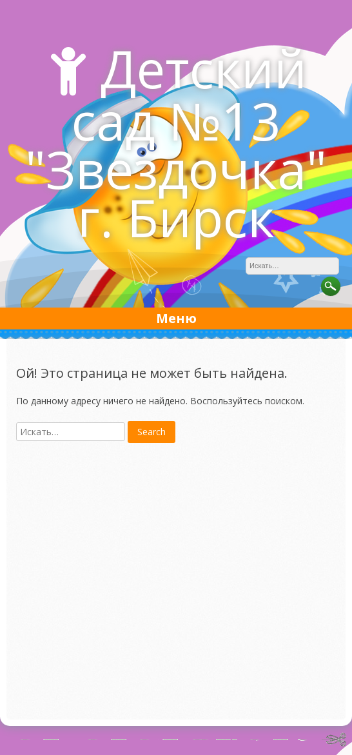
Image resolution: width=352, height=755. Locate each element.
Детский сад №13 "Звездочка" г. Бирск (176, 142)
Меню (176, 318)
